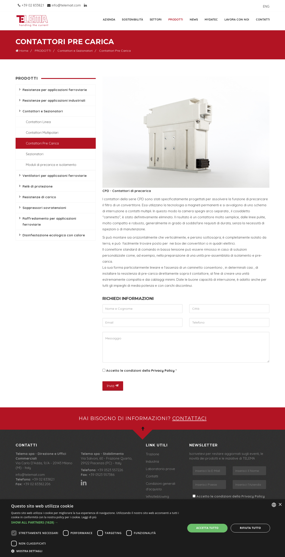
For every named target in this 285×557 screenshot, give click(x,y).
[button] (96, 522)
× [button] (280, 504)
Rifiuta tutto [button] (250, 528)
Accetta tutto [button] (207, 528)
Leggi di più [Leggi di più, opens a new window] (88, 517)
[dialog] (142, 528)
